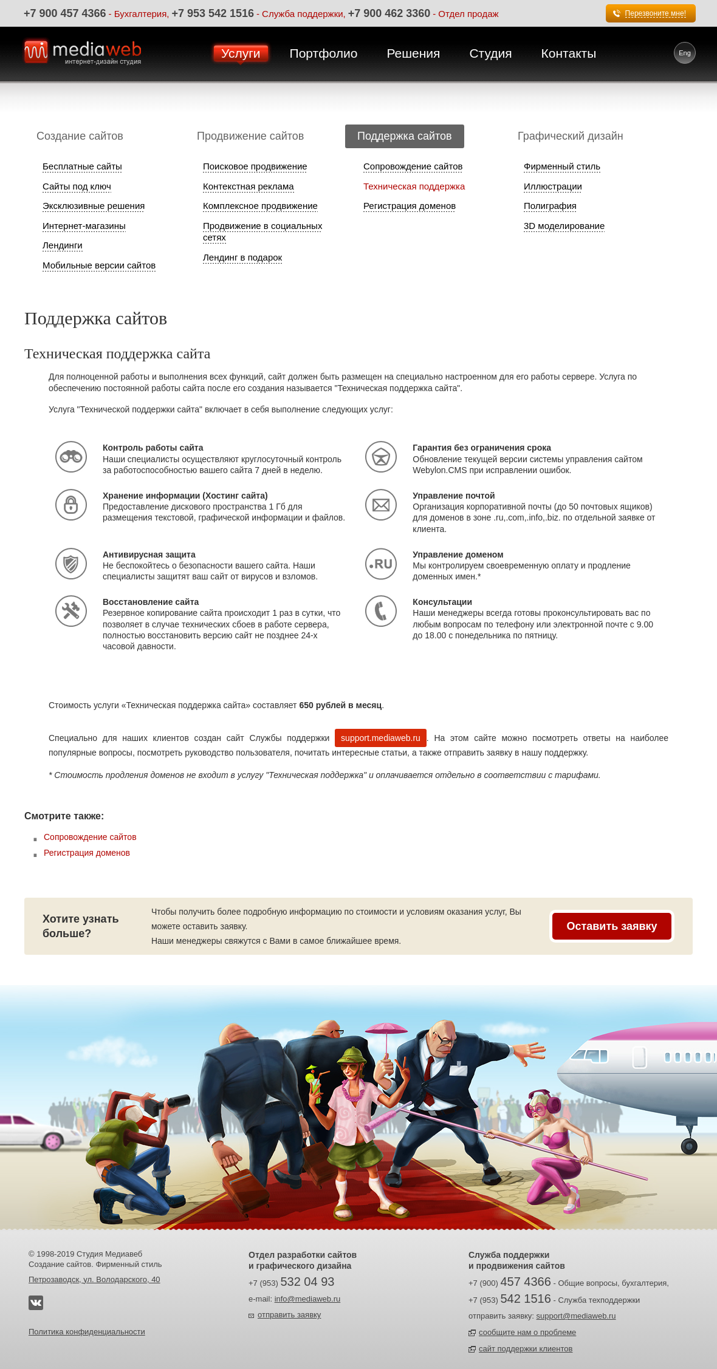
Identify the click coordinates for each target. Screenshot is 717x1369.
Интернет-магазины (84, 225)
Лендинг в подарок (242, 257)
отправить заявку (289, 1314)
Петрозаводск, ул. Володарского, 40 (94, 1279)
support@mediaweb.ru (576, 1315)
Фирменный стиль (562, 166)
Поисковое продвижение (255, 166)
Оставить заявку (611, 926)
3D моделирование (564, 225)
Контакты (569, 53)
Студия (490, 53)
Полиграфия (550, 205)
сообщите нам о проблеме (527, 1332)
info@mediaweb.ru (308, 1298)
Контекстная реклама (248, 186)
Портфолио (324, 53)
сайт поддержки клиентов (525, 1348)
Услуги (241, 53)
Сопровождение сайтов (413, 166)
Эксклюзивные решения (94, 205)
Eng (685, 52)
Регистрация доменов (409, 205)
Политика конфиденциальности (87, 1331)
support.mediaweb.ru (380, 738)
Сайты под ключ (77, 186)
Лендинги (63, 245)
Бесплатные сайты (82, 166)
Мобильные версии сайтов (99, 265)
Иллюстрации (553, 186)
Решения (413, 53)
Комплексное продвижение (260, 205)
